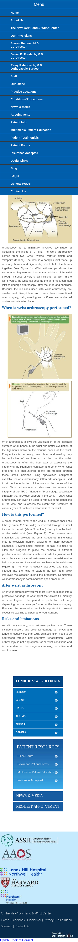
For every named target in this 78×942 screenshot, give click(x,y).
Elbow (21, 691)
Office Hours (25, 756)
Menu (39, 4)
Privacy (49, 920)
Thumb (21, 716)
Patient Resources (38, 747)
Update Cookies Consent (16, 940)
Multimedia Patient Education (35, 772)
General (22, 732)
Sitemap (6, 926)
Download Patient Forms (32, 764)
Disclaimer (34, 920)
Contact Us (22, 926)
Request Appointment (37, 807)
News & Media (29, 796)
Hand (20, 708)
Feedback (18, 920)
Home (5, 920)
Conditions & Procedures (38, 681)
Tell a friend (64, 920)
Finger (20, 724)
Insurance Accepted (30, 780)
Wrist (20, 700)
